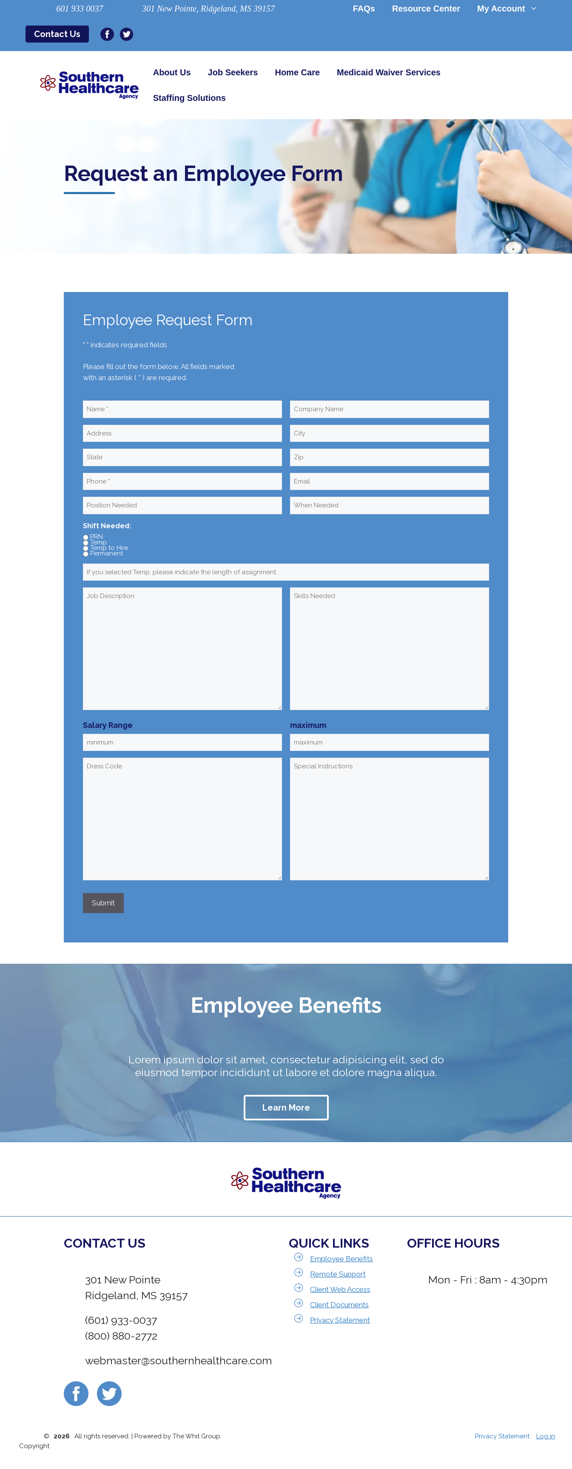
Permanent (106, 554)
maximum (308, 725)
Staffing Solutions (189, 98)
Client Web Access (340, 1289)
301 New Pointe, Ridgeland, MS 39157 (208, 8)
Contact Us (57, 34)
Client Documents (339, 1304)
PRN (96, 537)
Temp (98, 542)
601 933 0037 (79, 8)
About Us (172, 72)
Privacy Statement (340, 1320)
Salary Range (108, 725)
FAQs (364, 8)
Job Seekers (233, 72)
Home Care (297, 72)
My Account (511, 8)
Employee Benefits (341, 1258)
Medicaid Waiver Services (389, 72)
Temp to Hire (109, 548)
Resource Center (426, 8)
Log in (545, 1436)
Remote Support (338, 1274)
